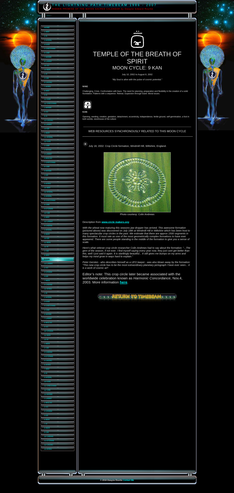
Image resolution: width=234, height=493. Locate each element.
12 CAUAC (48, 445)
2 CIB (46, 348)
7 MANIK (48, 57)
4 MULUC (48, 158)
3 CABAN (48, 352)
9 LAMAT (48, 124)
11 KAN (47, 99)
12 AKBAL (48, 192)
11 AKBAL (48, 137)
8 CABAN (48, 226)
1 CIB (46, 251)
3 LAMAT (48, 154)
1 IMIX (46, 32)
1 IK (45, 293)
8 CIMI (46, 167)
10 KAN (47, 382)
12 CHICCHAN (50, 103)
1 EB (46, 175)
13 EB (46, 129)
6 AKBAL (48, 196)
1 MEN (47, 344)
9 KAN (46, 259)
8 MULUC (48, 323)
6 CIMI (46, 53)
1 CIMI (46, 145)
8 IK (45, 373)
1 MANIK (48, 108)
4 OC (46, 112)
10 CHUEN (48, 331)
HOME (46, 27)
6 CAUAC (48, 82)
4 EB (46, 276)
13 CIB (47, 213)
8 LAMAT (48, 61)
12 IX (46, 247)
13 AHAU (48, 449)
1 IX (45, 74)
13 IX (46, 339)
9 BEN (46, 234)
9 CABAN (48, 285)
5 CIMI (46, 310)
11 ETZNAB (49, 441)
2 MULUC (48, 403)
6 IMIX (46, 255)
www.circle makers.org (115, 222)
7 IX (45, 424)
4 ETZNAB (48, 356)
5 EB (46, 415)
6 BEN (46, 419)
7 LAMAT (48, 318)
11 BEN (47, 242)
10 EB (46, 238)
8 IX (45, 116)
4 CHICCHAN (49, 306)
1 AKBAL (48, 230)
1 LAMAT (48, 398)
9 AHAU (47, 183)
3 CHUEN (48, 272)
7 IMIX (46, 369)
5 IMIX (46, 217)
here (123, 282)
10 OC (46, 65)
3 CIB (46, 78)
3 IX (45, 179)
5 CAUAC (48, 360)
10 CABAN (48, 436)
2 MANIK (48, 150)
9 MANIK (48, 171)
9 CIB (46, 432)
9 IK (45, 95)
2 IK (45, 36)
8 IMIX (46, 91)
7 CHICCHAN (49, 162)
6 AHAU (47, 365)
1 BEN (46, 133)
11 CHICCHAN (50, 386)
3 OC (46, 407)
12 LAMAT (48, 221)
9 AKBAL (48, 377)
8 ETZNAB (48, 209)
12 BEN (47, 335)
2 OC (46, 268)
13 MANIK (48, 394)
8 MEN (47, 428)
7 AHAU (47, 86)
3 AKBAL (48, 40)
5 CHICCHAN (49, 49)
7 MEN (47, 280)
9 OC (46, 327)
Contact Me (128, 480)
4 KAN (46, 44)
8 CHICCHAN (49, 200)
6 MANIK (48, 314)
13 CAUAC (48, 120)
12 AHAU (48, 289)
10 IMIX (47, 188)
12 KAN (47, 141)
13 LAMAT (48, 264)
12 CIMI (47, 390)
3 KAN (46, 301)
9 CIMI (46, 205)
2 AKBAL (48, 297)
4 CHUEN (48, 411)
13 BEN (47, 70)
